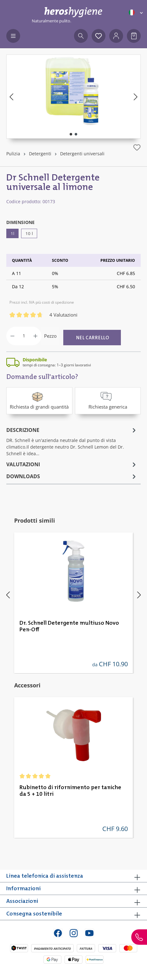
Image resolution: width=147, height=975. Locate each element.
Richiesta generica (107, 400)
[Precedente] (11, 96)
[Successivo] (135, 96)
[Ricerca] (81, 36)
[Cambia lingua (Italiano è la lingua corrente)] (136, 12)
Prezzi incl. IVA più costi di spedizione (41, 302)
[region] (73, 96)
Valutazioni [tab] (72, 464)
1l (12, 233)
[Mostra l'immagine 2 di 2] (76, 134)
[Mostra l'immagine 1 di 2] (71, 134)
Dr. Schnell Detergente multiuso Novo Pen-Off (69, 626)
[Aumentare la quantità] (35, 336)
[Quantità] (24, 336)
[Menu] (13, 36)
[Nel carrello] (92, 337)
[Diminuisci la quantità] (12, 336)
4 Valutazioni (63, 315)
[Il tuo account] (116, 36)
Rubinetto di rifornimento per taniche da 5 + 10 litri (70, 791)
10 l (29, 233)
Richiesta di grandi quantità (39, 400)
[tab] (72, 441)
